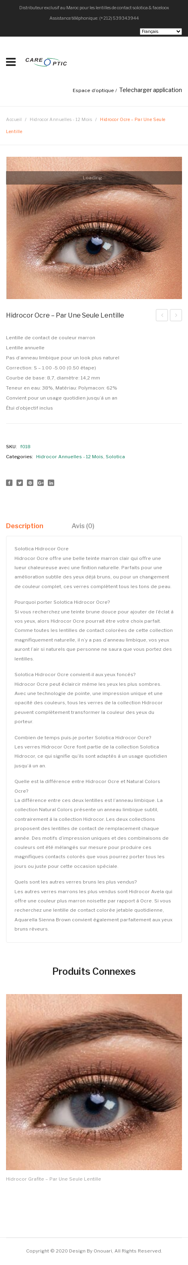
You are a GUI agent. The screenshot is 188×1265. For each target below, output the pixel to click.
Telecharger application (150, 89)
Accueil (14, 119)
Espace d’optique (93, 90)
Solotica (115, 456)
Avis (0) (83, 526)
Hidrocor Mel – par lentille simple (176, 316)
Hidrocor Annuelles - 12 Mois (61, 119)
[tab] (27, 526)
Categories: (19, 456)
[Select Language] (161, 31)
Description (24, 526)
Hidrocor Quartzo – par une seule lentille (162, 316)
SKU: (11, 446)
